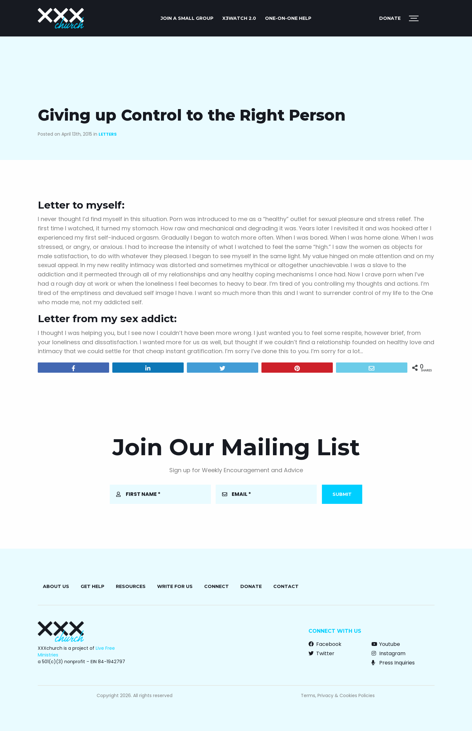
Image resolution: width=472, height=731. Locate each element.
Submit (342, 494)
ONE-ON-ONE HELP (288, 18)
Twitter (321, 653)
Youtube (386, 644)
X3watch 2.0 (239, 18)
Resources (131, 586)
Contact (286, 586)
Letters (108, 134)
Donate (390, 18)
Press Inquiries (393, 662)
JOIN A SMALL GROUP (187, 18)
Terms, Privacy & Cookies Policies (338, 695)
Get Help (92, 586)
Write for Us (175, 586)
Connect (216, 586)
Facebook (324, 644)
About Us (56, 586)
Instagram (388, 653)
